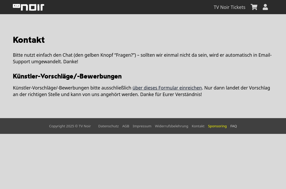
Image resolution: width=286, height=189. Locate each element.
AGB (125, 126)
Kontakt (198, 126)
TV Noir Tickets (229, 7)
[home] (28, 7)
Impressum (142, 126)
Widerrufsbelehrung (171, 126)
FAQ (233, 126)
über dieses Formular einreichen (167, 88)
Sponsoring (217, 126)
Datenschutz (108, 126)
